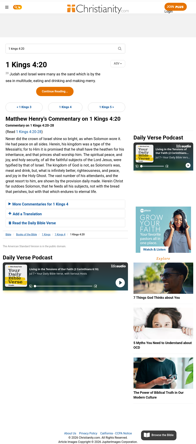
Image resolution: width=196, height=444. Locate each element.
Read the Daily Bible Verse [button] (32, 223)
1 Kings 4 (65, 107)
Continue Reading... (55, 91)
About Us (70, 433)
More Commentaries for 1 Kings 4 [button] (38, 204)
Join (175, 7)
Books (26, 234)
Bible (8, 234)
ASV (118, 63)
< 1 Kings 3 (24, 107)
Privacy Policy (88, 433)
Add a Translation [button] (25, 214)
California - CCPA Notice (116, 433)
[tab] (65, 204)
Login (168, 11)
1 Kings (46, 234)
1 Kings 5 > (106, 107)
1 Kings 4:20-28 (28, 132)
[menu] (7, 7)
